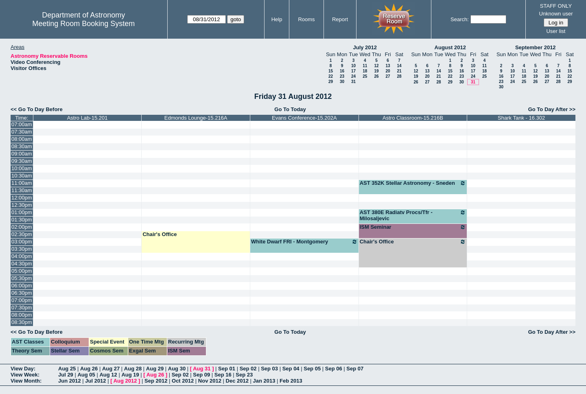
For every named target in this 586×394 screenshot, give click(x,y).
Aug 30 (177, 369)
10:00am (21, 168)
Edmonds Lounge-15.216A (195, 118)
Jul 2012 (95, 381)
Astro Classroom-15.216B (413, 118)
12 (376, 65)
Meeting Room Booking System (83, 24)
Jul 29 (65, 375)
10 (353, 65)
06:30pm (21, 293)
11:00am (21, 183)
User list (555, 31)
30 (342, 81)
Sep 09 (201, 375)
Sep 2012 (155, 381)
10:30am (21, 176)
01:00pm (21, 212)
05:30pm (21, 278)
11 (365, 65)
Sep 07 (354, 369)
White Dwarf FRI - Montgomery (304, 242)
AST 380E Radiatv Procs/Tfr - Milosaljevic (413, 215)
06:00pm (21, 285)
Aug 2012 (125, 381)
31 (353, 81)
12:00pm (21, 198)
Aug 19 (130, 375)
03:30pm (21, 249)
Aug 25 (67, 369)
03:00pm (21, 242)
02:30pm (21, 234)
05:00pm (21, 271)
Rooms (306, 19)
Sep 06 (333, 369)
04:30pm (21, 263)
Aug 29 (155, 369)
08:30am (21, 146)
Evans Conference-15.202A (304, 118)
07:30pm (21, 307)
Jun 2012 (69, 381)
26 (376, 76)
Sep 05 (312, 369)
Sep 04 (291, 369)
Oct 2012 (183, 381)
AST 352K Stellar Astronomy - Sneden (413, 183)
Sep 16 (223, 375)
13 (387, 65)
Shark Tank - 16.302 (521, 118)
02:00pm (21, 227)
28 (399, 76)
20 (387, 71)
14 (399, 65)
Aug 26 (89, 369)
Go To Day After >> (551, 109)
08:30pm (21, 322)
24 (353, 76)
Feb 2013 (291, 381)
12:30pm (21, 205)
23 (342, 76)
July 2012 (365, 47)
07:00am (21, 124)
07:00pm (21, 300)
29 (330, 81)
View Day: (23, 369)
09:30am (21, 161)
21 (399, 71)
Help (276, 19)
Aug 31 (201, 369)
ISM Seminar (413, 227)
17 (353, 71)
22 (330, 76)
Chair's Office (159, 234)
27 (387, 76)
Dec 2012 (237, 381)
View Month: (26, 381)
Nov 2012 (209, 381)
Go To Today (290, 109)
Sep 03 (269, 369)
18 (365, 71)
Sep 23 (244, 375)
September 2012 (535, 47)
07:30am (21, 132)
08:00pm (21, 315)
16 (342, 71)
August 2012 (450, 47)
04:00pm (21, 256)
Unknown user (556, 14)
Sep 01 (226, 369)
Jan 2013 (264, 381)
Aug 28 (133, 369)
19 (376, 71)
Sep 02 (248, 369)
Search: (459, 19)
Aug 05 (86, 375)
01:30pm (21, 220)
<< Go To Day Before (37, 109)
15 (330, 71)
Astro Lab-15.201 (87, 118)
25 (365, 76)
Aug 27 (111, 369)
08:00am (21, 139)
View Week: (25, 375)
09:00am (21, 154)
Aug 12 (108, 375)
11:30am (21, 190)
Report (340, 19)
